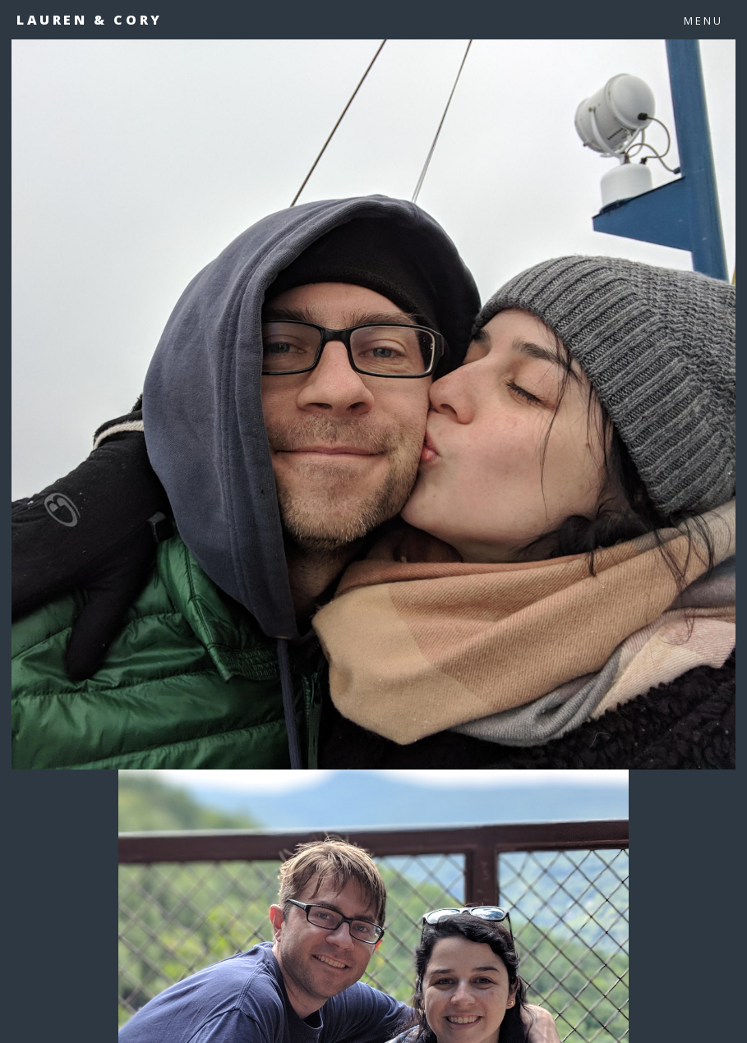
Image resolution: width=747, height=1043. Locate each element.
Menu (703, 20)
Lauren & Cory (89, 20)
